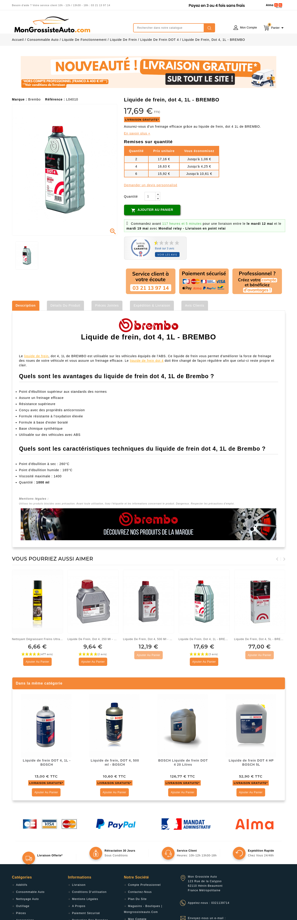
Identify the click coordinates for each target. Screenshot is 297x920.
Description (26, 325)
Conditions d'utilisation (89, 911)
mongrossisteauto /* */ (52, 24)
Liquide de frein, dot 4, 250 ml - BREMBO (93, 658)
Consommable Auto (30, 911)
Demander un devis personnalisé (151, 204)
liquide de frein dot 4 (147, 380)
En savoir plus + (137, 153)
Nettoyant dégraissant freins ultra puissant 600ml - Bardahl (37, 658)
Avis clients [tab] (194, 325)
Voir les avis (167, 274)
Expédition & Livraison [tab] (152, 325)
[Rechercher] (174, 27)
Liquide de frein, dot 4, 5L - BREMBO (259, 658)
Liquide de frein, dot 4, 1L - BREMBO (204, 658)
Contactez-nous (140, 911)
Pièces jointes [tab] (107, 325)
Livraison (79, 904)
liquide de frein (36, 375)
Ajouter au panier (152, 229)
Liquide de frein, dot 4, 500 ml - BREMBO (148, 658)
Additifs (22, 904)
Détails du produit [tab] (65, 325)
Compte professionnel (144, 904)
